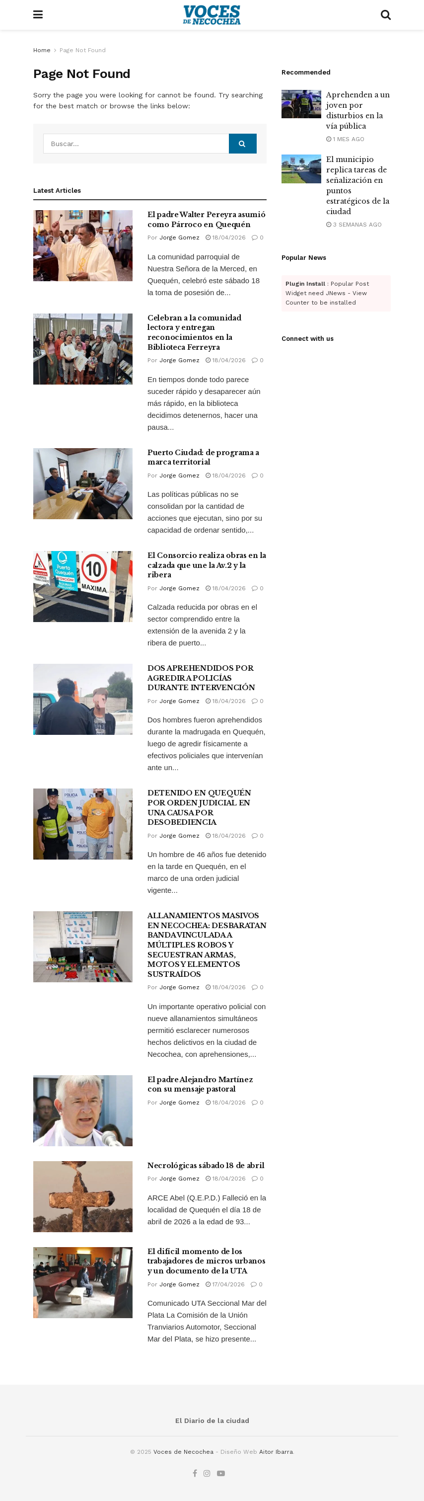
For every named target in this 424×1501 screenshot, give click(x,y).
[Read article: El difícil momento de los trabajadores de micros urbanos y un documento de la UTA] (83, 1282)
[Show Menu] (38, 15)
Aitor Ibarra (276, 1451)
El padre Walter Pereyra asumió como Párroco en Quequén (206, 219)
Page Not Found (83, 50)
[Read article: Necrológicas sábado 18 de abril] (83, 1196)
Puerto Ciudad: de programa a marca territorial (203, 457)
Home (42, 50)
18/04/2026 (226, 237)
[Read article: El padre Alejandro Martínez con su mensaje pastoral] (83, 1110)
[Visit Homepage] (212, 15)
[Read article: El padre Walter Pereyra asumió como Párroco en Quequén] (83, 245)
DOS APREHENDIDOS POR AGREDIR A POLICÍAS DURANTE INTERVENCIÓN (201, 678)
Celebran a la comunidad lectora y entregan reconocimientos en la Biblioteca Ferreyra (194, 333)
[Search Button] (386, 15)
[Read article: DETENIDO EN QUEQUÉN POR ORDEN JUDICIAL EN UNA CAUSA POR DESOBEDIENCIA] (83, 824)
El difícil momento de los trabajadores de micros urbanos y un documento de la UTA (206, 1261)
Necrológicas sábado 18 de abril (205, 1165)
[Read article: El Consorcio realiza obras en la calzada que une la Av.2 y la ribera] (83, 586)
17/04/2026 (225, 1284)
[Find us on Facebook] (195, 1474)
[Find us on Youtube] (221, 1474)
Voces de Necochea (183, 1451)
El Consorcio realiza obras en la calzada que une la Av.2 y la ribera (206, 565)
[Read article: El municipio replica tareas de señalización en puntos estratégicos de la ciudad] (301, 169)
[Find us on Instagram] (207, 1474)
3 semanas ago (354, 224)
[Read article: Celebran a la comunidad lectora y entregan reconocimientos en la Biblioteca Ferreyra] (83, 349)
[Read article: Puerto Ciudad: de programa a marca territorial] (83, 483)
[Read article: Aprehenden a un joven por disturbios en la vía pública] (301, 104)
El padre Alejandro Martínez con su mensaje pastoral (200, 1084)
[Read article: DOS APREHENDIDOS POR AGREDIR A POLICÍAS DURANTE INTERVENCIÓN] (83, 699)
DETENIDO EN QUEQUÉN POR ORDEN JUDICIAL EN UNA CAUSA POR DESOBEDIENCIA (199, 808)
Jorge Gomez (179, 237)
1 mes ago (345, 139)
